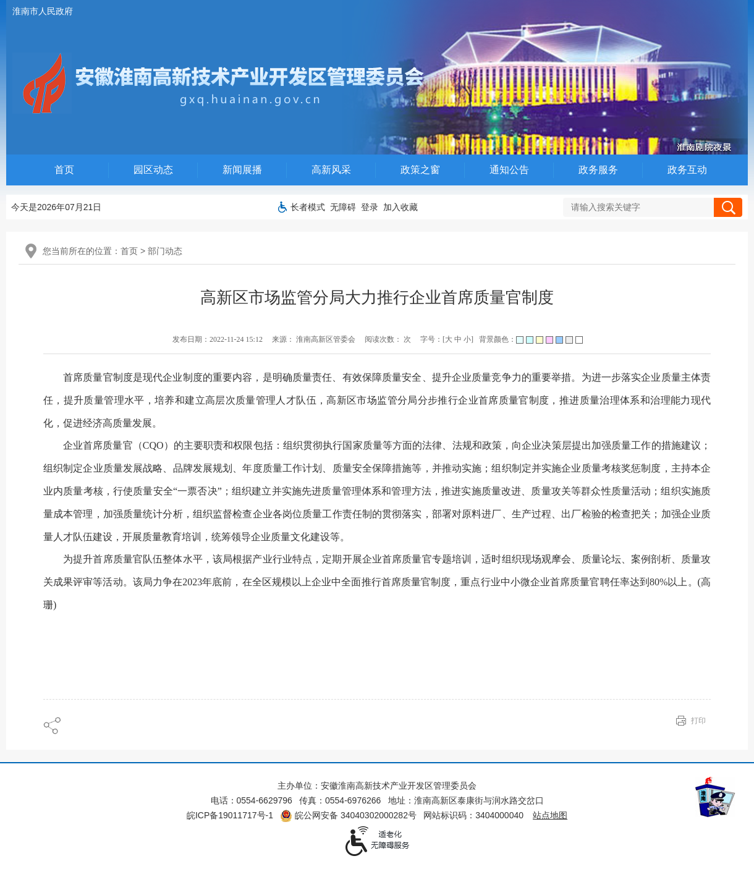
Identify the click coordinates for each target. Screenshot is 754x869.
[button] (307, 207)
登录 (369, 207)
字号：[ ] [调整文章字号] (446, 339)
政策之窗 (420, 169)
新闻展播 (242, 169)
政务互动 (687, 169)
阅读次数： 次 (388, 339)
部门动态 (165, 251)
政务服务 (598, 169)
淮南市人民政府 (42, 11)
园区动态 (153, 169)
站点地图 (550, 815)
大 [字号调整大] (448, 339)
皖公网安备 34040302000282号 (348, 815)
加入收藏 (400, 207)
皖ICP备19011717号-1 (230, 815)
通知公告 (509, 169)
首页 (64, 169)
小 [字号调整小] (467, 339)
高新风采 (331, 169)
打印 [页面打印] (698, 720)
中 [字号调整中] (458, 339)
